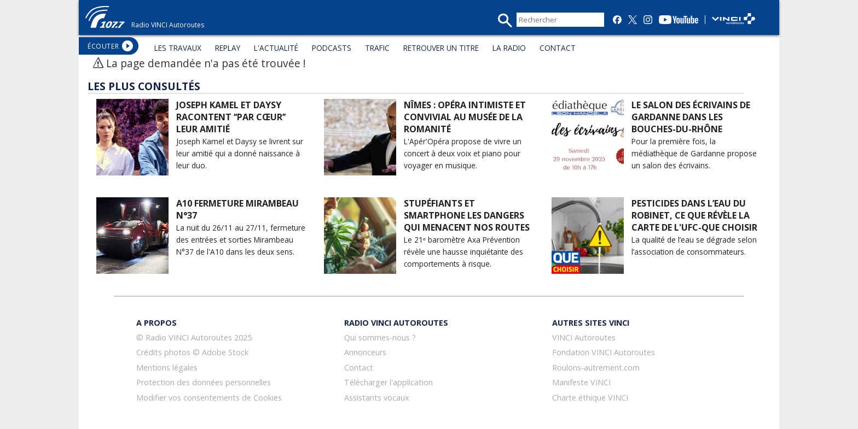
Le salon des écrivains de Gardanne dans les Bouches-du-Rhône (690, 117)
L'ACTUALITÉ (276, 48)
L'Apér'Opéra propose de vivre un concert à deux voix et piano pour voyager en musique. (462, 153)
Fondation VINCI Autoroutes (603, 352)
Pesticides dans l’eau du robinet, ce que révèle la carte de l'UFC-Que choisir (694, 215)
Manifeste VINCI (581, 382)
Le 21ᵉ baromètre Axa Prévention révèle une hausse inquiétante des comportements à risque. (463, 251)
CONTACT (558, 48)
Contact (358, 367)
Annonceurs (365, 352)
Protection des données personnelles (203, 382)
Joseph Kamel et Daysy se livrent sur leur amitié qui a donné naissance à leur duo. (239, 153)
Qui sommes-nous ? (380, 337)
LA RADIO (509, 48)
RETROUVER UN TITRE (441, 48)
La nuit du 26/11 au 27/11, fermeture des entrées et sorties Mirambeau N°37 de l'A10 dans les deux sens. (240, 239)
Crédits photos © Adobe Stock (192, 352)
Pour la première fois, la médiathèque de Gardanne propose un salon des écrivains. (694, 153)
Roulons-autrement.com (596, 367)
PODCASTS (331, 48)
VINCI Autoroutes (584, 337)
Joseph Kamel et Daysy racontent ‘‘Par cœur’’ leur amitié (231, 117)
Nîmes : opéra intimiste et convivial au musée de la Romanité (465, 117)
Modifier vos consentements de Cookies (209, 397)
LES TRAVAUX (177, 48)
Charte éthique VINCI (590, 397)
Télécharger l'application (388, 382)
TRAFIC (377, 48)
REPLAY (227, 48)
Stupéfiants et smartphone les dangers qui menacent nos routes (467, 215)
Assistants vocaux (376, 397)
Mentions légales (167, 367)
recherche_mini (505, 20)
